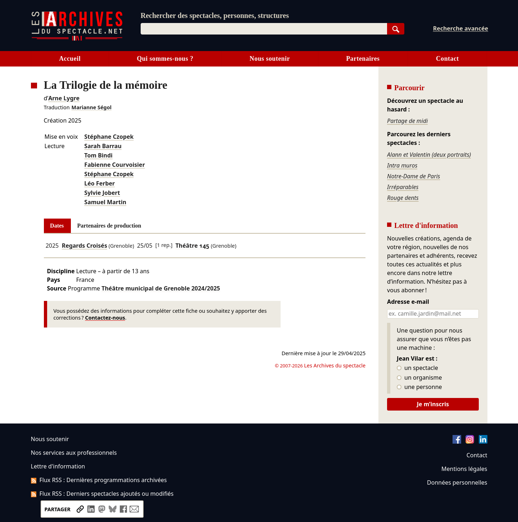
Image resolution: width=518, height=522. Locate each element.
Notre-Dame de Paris (413, 176)
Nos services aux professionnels (74, 453)
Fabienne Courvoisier (114, 165)
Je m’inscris (433, 404)
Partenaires (363, 58)
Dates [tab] (57, 226)
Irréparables (402, 187)
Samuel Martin (105, 202)
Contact (447, 58)
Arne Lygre (63, 98)
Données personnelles (457, 482)
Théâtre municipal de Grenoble (160, 288)
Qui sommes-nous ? (165, 58)
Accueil (70, 58)
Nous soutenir (270, 58)
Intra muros (402, 165)
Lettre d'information (58, 466)
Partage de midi (407, 121)
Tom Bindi (98, 155)
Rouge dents (403, 198)
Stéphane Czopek (108, 137)
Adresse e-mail (408, 302)
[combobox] (264, 29)
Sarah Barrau (102, 146)
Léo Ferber (99, 183)
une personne (419, 387)
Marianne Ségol (92, 107)
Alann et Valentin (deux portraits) (429, 155)
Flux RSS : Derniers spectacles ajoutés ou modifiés (102, 494)
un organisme (419, 378)
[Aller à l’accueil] (77, 39)
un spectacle (417, 368)
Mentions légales (464, 469)
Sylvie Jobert (102, 193)
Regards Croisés (84, 245)
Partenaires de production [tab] (109, 226)
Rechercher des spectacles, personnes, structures (215, 15)
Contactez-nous (105, 317)
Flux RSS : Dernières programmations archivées (99, 480)
